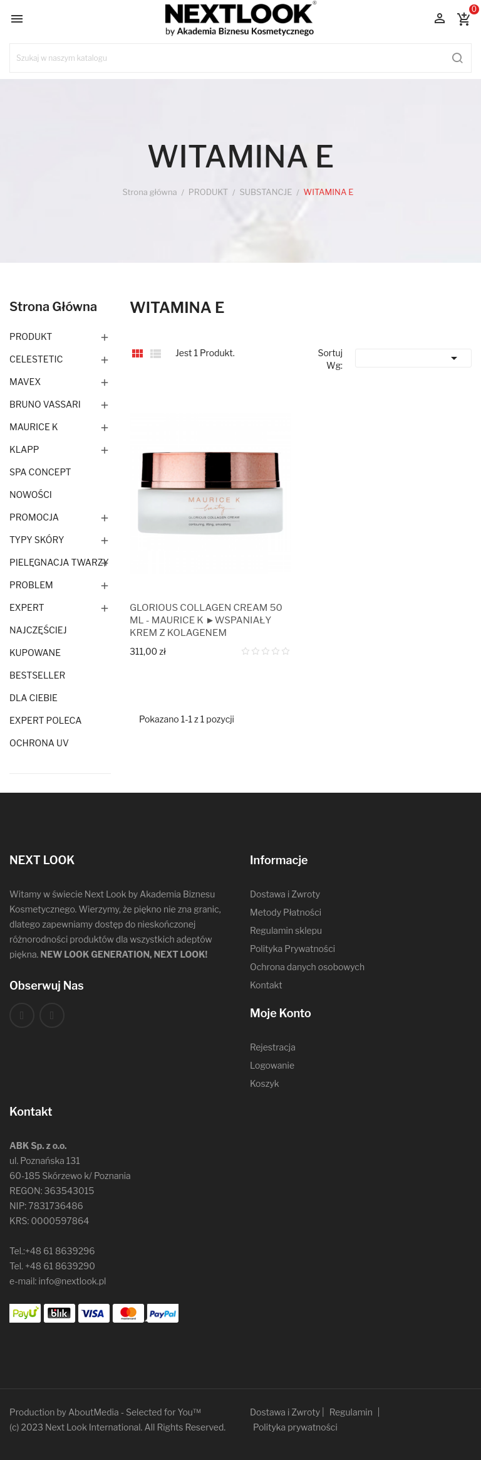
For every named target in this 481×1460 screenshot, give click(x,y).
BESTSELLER (37, 675)
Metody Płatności (285, 912)
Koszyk (264, 1083)
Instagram (52, 1015)
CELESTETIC (36, 359)
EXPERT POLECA (45, 720)
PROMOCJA (34, 517)
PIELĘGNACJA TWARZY (59, 562)
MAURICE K (33, 426)
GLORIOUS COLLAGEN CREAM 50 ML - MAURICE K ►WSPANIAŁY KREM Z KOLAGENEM (206, 620)
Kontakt (266, 985)
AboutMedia (93, 1412)
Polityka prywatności (295, 1427)
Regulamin (351, 1412)
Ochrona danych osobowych (307, 966)
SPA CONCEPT (40, 472)
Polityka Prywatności (292, 948)
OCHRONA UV (39, 743)
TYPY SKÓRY (36, 539)
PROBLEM (31, 584)
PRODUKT (30, 336)
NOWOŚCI (30, 494)
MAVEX (25, 381)
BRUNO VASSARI (45, 404)
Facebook (21, 1015)
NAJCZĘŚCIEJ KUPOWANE (38, 641)
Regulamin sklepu (286, 930)
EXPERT (26, 607)
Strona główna (53, 306)
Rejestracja (273, 1047)
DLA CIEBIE (33, 697)
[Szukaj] (240, 58)
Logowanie (272, 1065)
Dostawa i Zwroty (285, 894)
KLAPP (24, 449)
